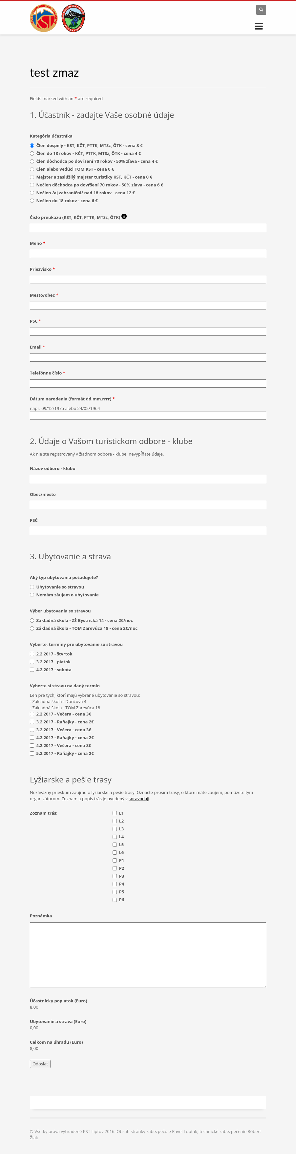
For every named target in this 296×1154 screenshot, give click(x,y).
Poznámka (41, 916)
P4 (121, 884)
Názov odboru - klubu (52, 468)
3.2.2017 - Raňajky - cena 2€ (65, 722)
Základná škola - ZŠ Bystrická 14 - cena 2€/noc (84, 620)
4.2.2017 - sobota (54, 670)
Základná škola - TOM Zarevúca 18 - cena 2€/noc (86, 628)
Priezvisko (42, 269)
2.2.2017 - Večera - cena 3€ (63, 714)
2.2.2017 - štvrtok (54, 654)
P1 (121, 860)
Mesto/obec (44, 295)
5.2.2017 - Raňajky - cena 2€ (65, 753)
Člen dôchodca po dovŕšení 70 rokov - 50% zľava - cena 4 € (97, 161)
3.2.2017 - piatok (53, 662)
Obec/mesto (43, 494)
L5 (121, 844)
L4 (121, 837)
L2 (121, 821)
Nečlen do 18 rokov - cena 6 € (67, 200)
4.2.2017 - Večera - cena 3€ (63, 745)
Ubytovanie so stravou (60, 587)
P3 (121, 876)
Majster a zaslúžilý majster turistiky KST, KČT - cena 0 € (94, 177)
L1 (121, 813)
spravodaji (139, 798)
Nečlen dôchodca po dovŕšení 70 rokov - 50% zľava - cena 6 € (99, 185)
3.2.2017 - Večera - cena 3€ (63, 730)
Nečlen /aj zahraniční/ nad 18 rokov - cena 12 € (85, 193)
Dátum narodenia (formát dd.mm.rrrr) (72, 399)
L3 (121, 829)
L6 (121, 852)
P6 (121, 900)
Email (37, 347)
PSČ (35, 321)
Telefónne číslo (47, 373)
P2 (121, 868)
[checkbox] (32, 654)
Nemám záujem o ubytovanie (67, 595)
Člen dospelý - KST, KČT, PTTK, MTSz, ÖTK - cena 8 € (89, 145)
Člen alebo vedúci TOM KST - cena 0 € (75, 169)
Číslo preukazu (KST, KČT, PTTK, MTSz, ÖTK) (78, 217)
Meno (37, 243)
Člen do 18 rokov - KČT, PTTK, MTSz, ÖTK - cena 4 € (88, 153)
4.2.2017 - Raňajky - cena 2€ (65, 737)
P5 (121, 892)
